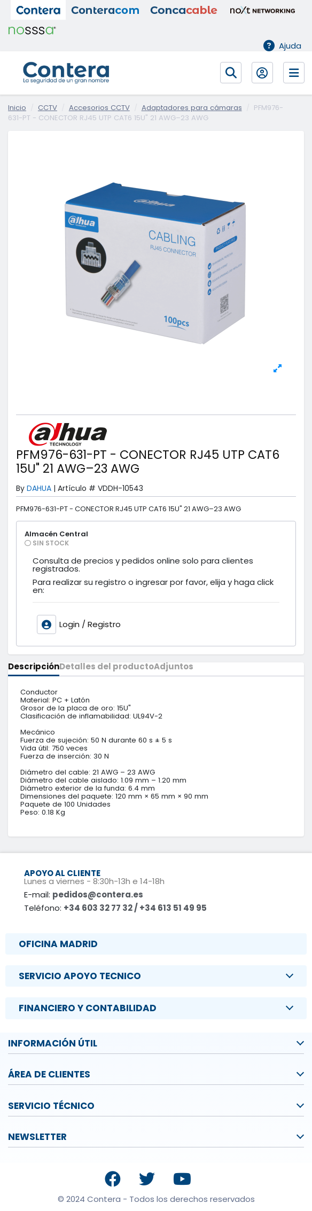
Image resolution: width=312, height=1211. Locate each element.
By (20, 489)
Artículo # (77, 489)
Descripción (33, 667)
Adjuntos (173, 667)
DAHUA (39, 488)
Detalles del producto (106, 667)
